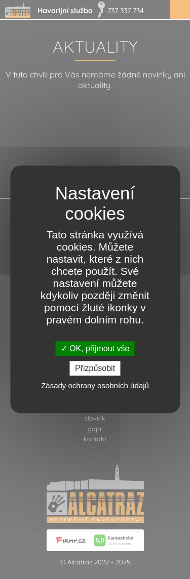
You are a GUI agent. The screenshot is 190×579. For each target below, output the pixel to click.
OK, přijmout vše (95, 348)
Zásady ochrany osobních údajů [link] (95, 386)
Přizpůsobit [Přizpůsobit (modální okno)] (95, 368)
